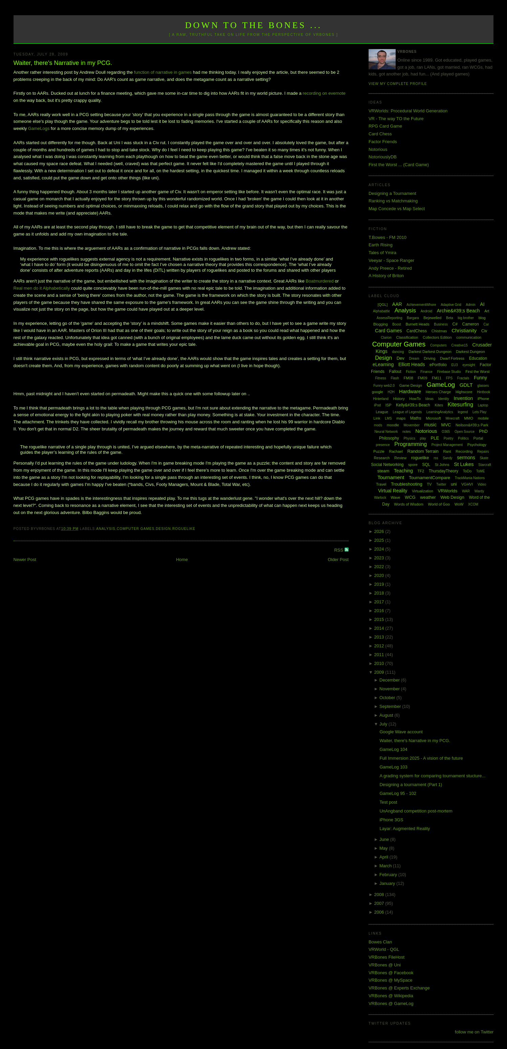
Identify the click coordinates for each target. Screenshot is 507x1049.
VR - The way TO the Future (396, 118)
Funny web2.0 (384, 385)
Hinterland (381, 399)
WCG (410, 497)
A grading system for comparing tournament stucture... (432, 775)
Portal (478, 438)
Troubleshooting (406, 484)
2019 (379, 584)
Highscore (464, 392)
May (384, 848)
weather (428, 497)
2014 (379, 628)
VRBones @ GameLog (391, 1003)
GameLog (441, 384)
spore (413, 465)
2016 (379, 610)
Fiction (411, 372)
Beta (449, 318)
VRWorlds (447, 490)
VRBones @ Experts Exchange (399, 987)
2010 (379, 663)
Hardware (410, 391)
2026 (379, 531)
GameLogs (39, 128)
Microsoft (433, 418)
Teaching (403, 470)
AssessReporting (389, 318)
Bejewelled (432, 318)
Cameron (470, 324)
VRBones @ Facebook (391, 972)
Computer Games (136, 529)
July (384, 724)
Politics (463, 438)
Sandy (447, 458)
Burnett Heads (417, 324)
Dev (400, 358)
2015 (379, 619)
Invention (463, 398)
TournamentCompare (429, 477)
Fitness (380, 378)
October (387, 697)
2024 (379, 549)
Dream (414, 358)
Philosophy (389, 438)
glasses (483, 385)
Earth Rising (381, 244)
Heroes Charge (438, 392)
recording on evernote (324, 93)
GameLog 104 (393, 749)
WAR (466, 491)
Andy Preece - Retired (390, 268)
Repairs (483, 451)
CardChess (416, 331)
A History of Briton (386, 275)
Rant (447, 451)
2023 (379, 557)
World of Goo (439, 504)
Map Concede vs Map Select (397, 208)
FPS (449, 378)
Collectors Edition (437, 337)
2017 (379, 601)
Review (400, 458)
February (388, 874)
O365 (446, 431)
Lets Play (479, 412)
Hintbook (483, 392)
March (386, 865)
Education (478, 358)
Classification (407, 337)
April (384, 857)
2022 (379, 566)
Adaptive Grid (451, 305)
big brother (466, 318)
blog (482, 318)
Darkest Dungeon (470, 352)
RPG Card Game (385, 126)
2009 (379, 672)
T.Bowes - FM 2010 (387, 237)
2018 (379, 593)
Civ (484, 331)
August (386, 715)
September (390, 706)
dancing (398, 352)
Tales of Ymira (382, 252)
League (382, 412)
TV (429, 484)
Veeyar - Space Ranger (391, 260)
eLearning (383, 364)
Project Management (447, 445)
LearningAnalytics (439, 412)
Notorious (378, 149)
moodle (393, 425)
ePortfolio (438, 364)
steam (383, 470)
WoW (459, 504)
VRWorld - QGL (384, 949)
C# (455, 324)
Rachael (396, 451)
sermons (466, 457)
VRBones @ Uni (385, 964)
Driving (429, 358)
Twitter (441, 484)
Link (376, 418)
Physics (409, 438)
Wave (395, 497)
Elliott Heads (411, 364)
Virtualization (422, 491)
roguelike (183, 529)
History (398, 399)
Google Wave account (400, 731)
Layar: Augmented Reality (404, 828)
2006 (379, 912)
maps (400, 418)
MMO (468, 418)
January (387, 883)
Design (163, 529)
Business (441, 324)
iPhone (483, 399)
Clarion (386, 337)
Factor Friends (383, 141)
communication (468, 337)
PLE (435, 438)
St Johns (442, 465)
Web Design (452, 497)
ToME (480, 471)
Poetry (449, 438)
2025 (379, 540)
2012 (379, 645)
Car (486, 324)
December (390, 680)
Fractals (463, 378)
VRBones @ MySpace (391, 980)
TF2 (421, 471)
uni (454, 484)
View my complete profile (398, 84)
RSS (339, 550)
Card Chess (380, 133)
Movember (412, 425)
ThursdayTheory (443, 471)
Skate (484, 458)
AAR (397, 304)
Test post (388, 802)
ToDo (467, 471)
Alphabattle (381, 311)
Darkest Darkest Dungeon (430, 352)
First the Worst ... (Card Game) (399, 164)
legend (463, 412)
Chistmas (439, 331)
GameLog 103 (393, 766)
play (423, 438)
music (430, 424)
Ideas (429, 399)
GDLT (466, 385)
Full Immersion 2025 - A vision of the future (421, 758)
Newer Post (25, 559)
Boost (396, 324)
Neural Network (386, 431)
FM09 (422, 378)
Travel (381, 484)
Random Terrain (423, 451)
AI (482, 304)
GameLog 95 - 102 (397, 793)
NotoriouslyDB (383, 156)
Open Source (465, 431)
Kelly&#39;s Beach (413, 405)
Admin (470, 305)
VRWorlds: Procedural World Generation (408, 110)
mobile (483, 418)
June (384, 839)
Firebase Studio (449, 372)
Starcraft (484, 465)
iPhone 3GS (391, 819)
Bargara (413, 318)
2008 (379, 894)
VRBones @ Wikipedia (391, 995)
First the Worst (477, 372)
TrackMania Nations (470, 478)
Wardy (479, 491)
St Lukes (463, 464)
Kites (439, 405)
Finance (426, 372)
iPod (377, 405)
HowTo (415, 399)
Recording (464, 451)
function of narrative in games (163, 72)
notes (406, 431)
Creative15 (459, 345)
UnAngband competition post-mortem (415, 810)
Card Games (388, 330)
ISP (388, 405)
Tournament (390, 477)
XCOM (473, 504)
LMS (388, 418)
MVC (446, 424)
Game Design (410, 385)
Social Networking (387, 464)
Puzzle (378, 451)
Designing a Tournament (392, 193)
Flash (395, 378)
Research (382, 458)
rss (436, 458)
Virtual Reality (392, 490)
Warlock (380, 497)
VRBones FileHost (386, 957)
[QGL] (383, 305)
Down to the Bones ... (253, 25)
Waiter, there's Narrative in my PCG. (63, 63)
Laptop (483, 405)
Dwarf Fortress (452, 358)
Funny (480, 377)
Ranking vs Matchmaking (393, 200)
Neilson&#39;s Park (472, 425)
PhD (483, 431)
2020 (379, 575)
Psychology (476, 445)
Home (182, 559)
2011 (379, 654)
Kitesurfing (460, 404)
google (377, 392)
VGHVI (467, 484)
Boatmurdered (319, 281)
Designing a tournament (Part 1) (410, 784)
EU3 (454, 365)
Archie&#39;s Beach (458, 310)
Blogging (380, 324)
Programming (410, 444)
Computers (438, 345)
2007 (379, 903)
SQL (426, 464)
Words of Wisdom (408, 504)
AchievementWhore (421, 305)
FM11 (436, 378)
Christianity (464, 330)
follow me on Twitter (474, 1031)
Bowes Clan (380, 941)
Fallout (395, 371)
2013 (379, 637)
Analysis (105, 529)
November (390, 688)
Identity (443, 399)
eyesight (469, 365)
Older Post (338, 559)
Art (486, 311)
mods (378, 425)
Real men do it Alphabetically (42, 288)
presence (383, 445)
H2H (391, 392)
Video (482, 484)
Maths (415, 418)
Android (426, 311)
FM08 (408, 378)
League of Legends (407, 412)
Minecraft (452, 418)
